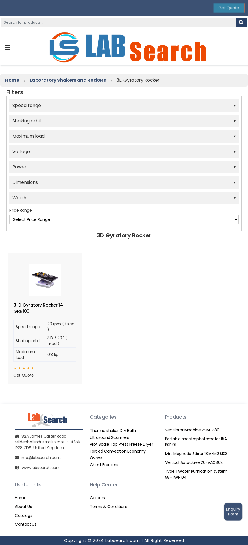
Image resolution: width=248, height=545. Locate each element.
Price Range (20, 210)
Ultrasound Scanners (109, 437)
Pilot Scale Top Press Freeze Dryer (121, 444)
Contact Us (25, 524)
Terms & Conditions (109, 506)
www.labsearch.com (41, 467)
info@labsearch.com (41, 457)
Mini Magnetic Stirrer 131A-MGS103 (196, 453)
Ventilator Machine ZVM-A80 (192, 430)
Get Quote (229, 8)
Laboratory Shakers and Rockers (68, 80)
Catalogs (23, 515)
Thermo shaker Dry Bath (113, 430)
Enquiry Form (233, 511)
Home (12, 80)
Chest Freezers (104, 465)
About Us (23, 506)
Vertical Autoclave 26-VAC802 (194, 462)
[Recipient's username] (118, 22)
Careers (97, 498)
